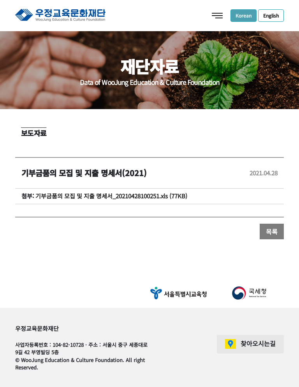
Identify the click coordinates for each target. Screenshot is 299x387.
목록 (272, 231)
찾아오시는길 (258, 343)
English (271, 15)
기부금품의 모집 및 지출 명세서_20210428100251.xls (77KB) (111, 196)
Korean (244, 15)
